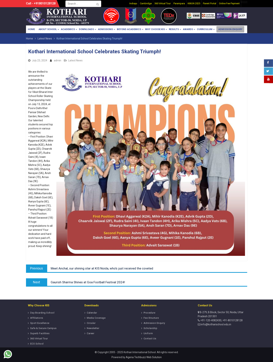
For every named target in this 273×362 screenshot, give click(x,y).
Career (90, 333)
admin (57, 60)
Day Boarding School (42, 312)
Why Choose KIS (155, 29)
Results (174, 29)
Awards (188, 29)
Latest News (75, 60)
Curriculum (204, 29)
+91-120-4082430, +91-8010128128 (221, 320)
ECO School (37, 343)
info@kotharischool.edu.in (215, 324)
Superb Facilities (40, 333)
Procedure (149, 312)
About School (48, 29)
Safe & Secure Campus (43, 328)
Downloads (86, 29)
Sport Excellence (39, 323)
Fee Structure (151, 317)
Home (31, 29)
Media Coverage (96, 317)
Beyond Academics (129, 29)
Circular (91, 323)
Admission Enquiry (230, 29)
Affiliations (36, 317)
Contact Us (150, 338)
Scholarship (150, 328)
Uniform (148, 333)
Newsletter (93, 328)
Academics (68, 29)
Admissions (105, 29)
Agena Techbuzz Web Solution (144, 357)
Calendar (92, 312)
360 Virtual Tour (39, 338)
